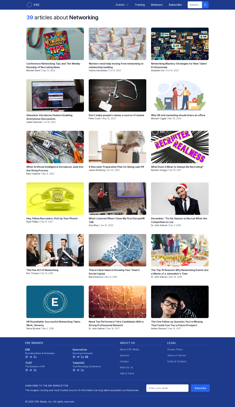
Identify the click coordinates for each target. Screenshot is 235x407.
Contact (124, 361)
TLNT (28, 362)
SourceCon (80, 349)
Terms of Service (176, 355)
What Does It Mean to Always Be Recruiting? (177, 166)
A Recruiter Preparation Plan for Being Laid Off (116, 166)
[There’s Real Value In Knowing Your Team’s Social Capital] (117, 250)
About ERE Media (129, 349)
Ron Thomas (32, 273)
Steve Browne (33, 328)
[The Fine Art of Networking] (55, 250)
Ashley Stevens (158, 328)
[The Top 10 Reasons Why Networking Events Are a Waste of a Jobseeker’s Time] (180, 250)
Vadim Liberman (34, 122)
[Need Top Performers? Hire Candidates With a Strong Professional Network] (117, 302)
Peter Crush (94, 118)
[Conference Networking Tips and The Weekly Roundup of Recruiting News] (55, 44)
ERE (27, 349)
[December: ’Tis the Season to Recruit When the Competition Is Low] (180, 198)
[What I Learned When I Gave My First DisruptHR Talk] (117, 198)
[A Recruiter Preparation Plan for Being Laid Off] (117, 147)
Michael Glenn (33, 70)
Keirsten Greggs (159, 170)
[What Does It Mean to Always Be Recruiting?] (180, 147)
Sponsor (124, 355)
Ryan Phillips (32, 221)
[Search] (205, 4)
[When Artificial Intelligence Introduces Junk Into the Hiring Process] (55, 147)
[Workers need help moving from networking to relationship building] (117, 44)
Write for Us (126, 367)
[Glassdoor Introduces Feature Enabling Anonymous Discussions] (55, 95)
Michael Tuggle (158, 118)
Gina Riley (93, 225)
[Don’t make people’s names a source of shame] (117, 95)
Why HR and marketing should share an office (178, 115)
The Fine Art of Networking (42, 270)
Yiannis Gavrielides (98, 70)
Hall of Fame (127, 373)
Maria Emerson (96, 277)
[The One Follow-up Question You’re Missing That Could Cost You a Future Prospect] (180, 302)
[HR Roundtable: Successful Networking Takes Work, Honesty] (55, 302)
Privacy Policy (175, 349)
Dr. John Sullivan (159, 225)
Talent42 (78, 362)
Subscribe (200, 388)
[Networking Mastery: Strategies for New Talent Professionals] (180, 44)
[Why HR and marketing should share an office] (180, 95)
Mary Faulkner (33, 173)
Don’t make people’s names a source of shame (116, 115)
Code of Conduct (176, 361)
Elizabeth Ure (157, 70)
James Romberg (97, 170)
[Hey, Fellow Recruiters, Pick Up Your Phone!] (55, 198)
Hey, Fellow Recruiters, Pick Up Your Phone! (52, 218)
